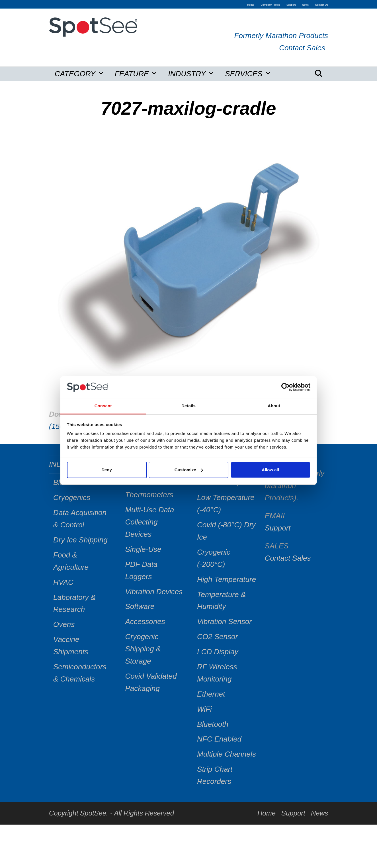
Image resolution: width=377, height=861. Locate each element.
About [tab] (274, 405)
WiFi (204, 709)
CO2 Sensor (217, 636)
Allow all (270, 469)
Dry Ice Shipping (80, 540)
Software (140, 606)
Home (266, 813)
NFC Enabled (219, 739)
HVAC (63, 582)
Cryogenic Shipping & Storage (143, 648)
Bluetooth (212, 724)
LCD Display (217, 651)
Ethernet (211, 694)
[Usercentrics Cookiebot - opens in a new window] (285, 387)
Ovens (64, 624)
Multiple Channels (226, 754)
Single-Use (143, 549)
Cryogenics (71, 497)
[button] (318, 74)
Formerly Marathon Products (281, 35)
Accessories (145, 621)
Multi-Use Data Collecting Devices (149, 521)
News (319, 813)
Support (278, 528)
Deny (106, 469)
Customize (189, 469)
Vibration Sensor (224, 621)
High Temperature (226, 579)
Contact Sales (302, 48)
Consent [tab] (103, 405)
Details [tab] (188, 405)
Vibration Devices (154, 591)
